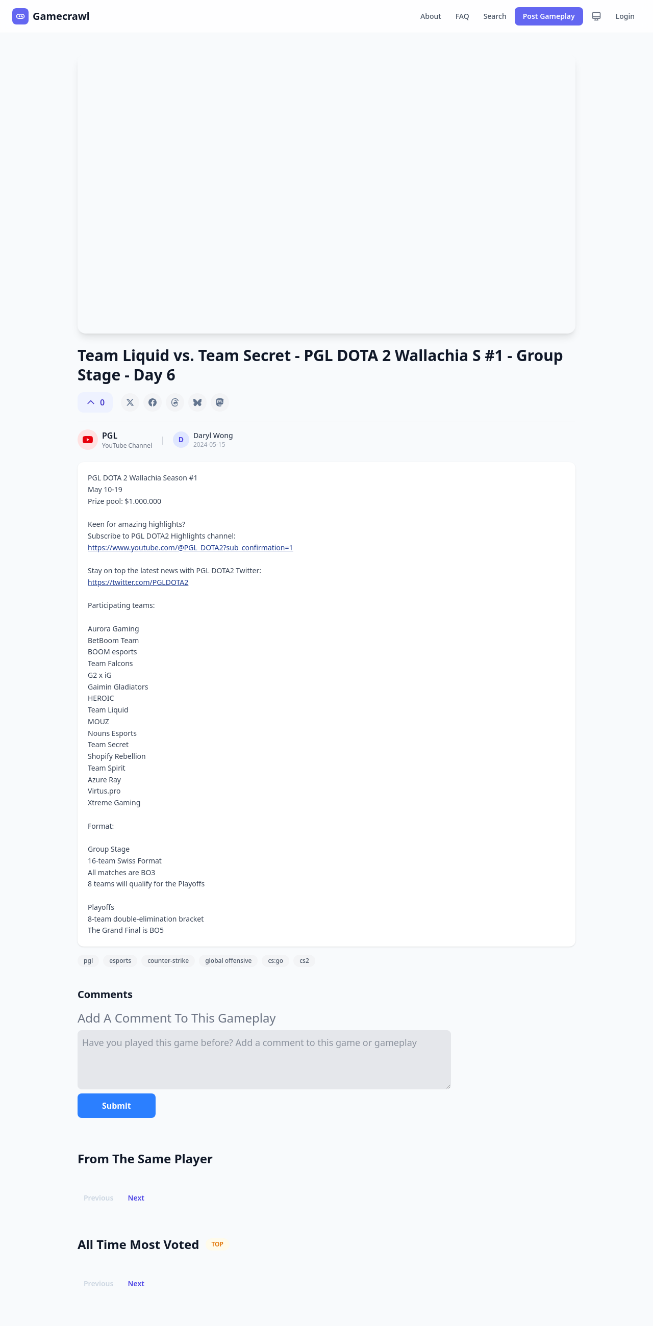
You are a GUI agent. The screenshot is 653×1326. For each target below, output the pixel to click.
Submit (116, 1105)
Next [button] (136, 1198)
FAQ (462, 16)
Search (495, 16)
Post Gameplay (549, 16)
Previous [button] (98, 1198)
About (430, 16)
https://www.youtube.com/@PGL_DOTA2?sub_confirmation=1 (190, 547)
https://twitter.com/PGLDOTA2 (138, 582)
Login (625, 16)
